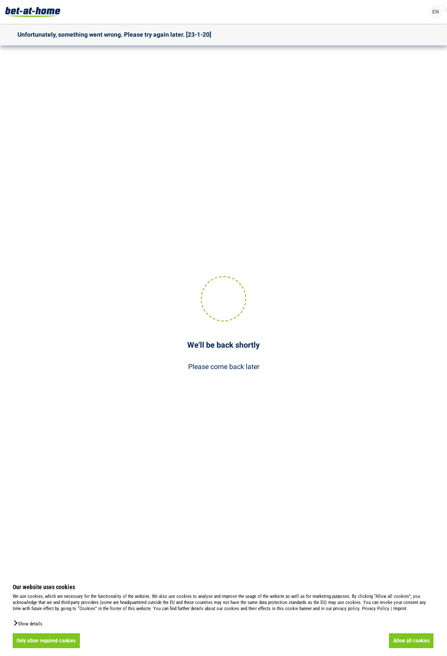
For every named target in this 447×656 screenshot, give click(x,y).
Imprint (399, 608)
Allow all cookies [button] (411, 641)
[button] (27, 623)
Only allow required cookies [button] (46, 641)
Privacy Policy (375, 608)
